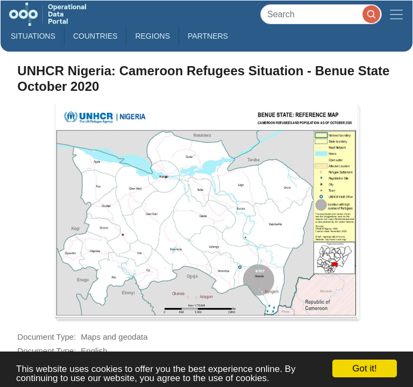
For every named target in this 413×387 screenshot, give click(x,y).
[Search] (321, 14)
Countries (95, 36)
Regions (152, 36)
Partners (208, 36)
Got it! (364, 368)
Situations (33, 36)
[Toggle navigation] (396, 14)
